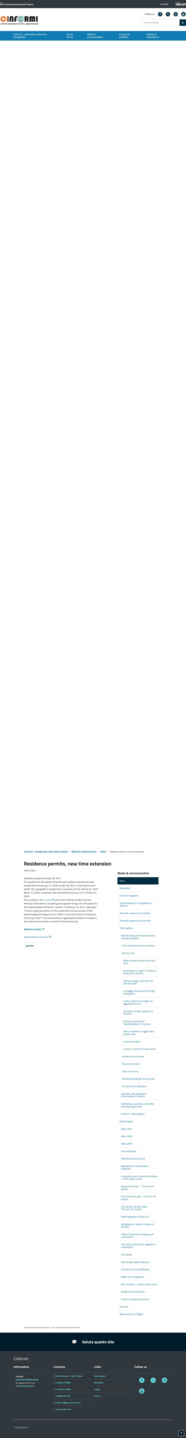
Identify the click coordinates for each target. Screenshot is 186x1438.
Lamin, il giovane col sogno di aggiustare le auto (138, 1002)
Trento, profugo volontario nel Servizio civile (138, 982)
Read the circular (34, 929)
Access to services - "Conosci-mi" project (138, 1188)
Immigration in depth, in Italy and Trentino (137, 1225)
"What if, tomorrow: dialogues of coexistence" (137, 1236)
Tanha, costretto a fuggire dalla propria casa (138, 1033)
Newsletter (125, 888)
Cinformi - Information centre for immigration (30, 36)
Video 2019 (126, 1143)
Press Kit (124, 1306)
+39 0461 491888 (63, 1382)
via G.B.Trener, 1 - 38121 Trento (69, 1376)
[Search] (183, 22)
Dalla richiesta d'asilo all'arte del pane (139, 962)
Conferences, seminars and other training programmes (137, 1105)
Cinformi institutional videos (135, 1299)
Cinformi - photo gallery (133, 1114)
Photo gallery (126, 928)
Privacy (97, 1395)
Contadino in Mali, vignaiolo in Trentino (138, 1012)
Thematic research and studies (135, 913)
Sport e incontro (130, 1071)
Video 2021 (126, 1129)
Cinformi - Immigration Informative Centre (46, 851)
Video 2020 (126, 1136)
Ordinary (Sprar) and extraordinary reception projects (138, 937)
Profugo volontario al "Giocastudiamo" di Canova (137, 1023)
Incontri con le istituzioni (134, 1086)
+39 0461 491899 (63, 1389)
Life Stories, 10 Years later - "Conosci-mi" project (134, 1208)
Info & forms (70, 36)
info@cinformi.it (63, 1395)
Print (30, 945)
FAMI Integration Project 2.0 (135, 1216)
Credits (97, 1389)
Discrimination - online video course (139, 1284)
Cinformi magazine (129, 895)
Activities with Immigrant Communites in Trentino (133, 1095)
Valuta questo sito (93, 1342)
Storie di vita (128, 953)
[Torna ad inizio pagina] (181, 1433)
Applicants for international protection (134, 1167)
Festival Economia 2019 (133, 1158)
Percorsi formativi (131, 1064)
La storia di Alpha (131, 1041)
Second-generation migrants (135, 1262)
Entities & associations (153, 36)
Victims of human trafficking (135, 1269)
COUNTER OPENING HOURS (27, 1379)
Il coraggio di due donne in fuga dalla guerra (139, 992)
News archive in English (131, 1314)
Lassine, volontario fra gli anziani (139, 1049)
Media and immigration (132, 1277)
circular (49, 900)
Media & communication (95, 36)
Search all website (151, 23)
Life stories (126, 1254)
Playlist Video (126, 1121)
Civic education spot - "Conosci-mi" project (138, 1198)
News (103, 851)
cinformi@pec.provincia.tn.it (68, 1402)
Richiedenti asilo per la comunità (138, 1079)
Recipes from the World (132, 1291)
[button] (164, 4)
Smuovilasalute (128, 1151)
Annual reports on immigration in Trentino (136, 904)
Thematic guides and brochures (135, 920)
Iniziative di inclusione (133, 1056)
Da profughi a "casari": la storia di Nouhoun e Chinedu (139, 972)
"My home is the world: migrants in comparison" (138, 1246)
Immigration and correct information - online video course (139, 1178)
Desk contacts (100, 1376)
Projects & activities (124, 36)
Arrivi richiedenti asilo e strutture (138, 945)
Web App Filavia (26, 1386)
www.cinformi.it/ (63, 1409)
